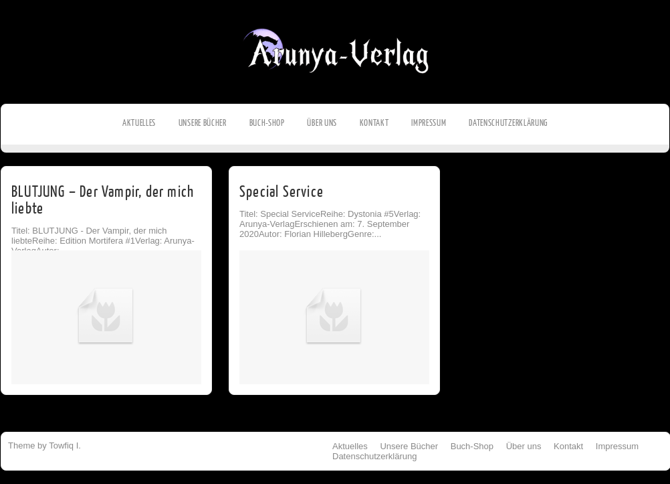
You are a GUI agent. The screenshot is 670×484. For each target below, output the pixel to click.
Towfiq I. (65, 445)
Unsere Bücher (203, 123)
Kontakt (374, 123)
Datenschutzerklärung (508, 123)
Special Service (281, 191)
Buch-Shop (267, 123)
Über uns (322, 123)
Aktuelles (139, 123)
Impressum (428, 123)
